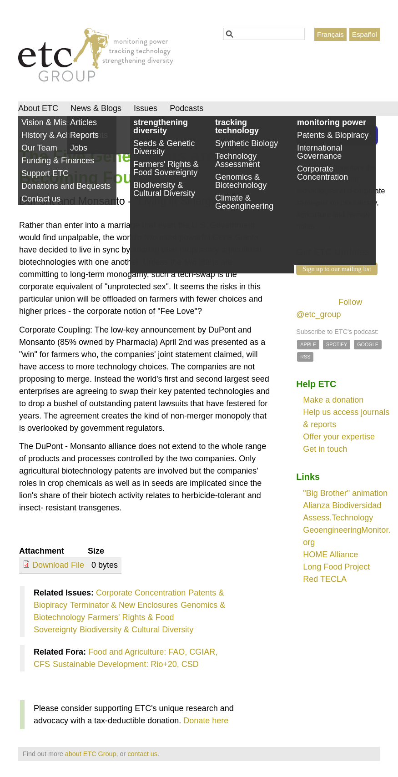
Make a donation (333, 399)
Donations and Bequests (66, 186)
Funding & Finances (57, 160)
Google (367, 344)
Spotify (336, 344)
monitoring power (331, 122)
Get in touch (325, 449)
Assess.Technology (338, 517)
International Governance (319, 152)
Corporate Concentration (141, 592)
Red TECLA (325, 579)
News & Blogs (96, 108)
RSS (305, 356)
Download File (58, 565)
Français (330, 34)
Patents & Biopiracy (332, 135)
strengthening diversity (160, 126)
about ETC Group (90, 753)
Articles (83, 122)
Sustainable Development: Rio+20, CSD (126, 664)
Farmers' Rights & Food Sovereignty (165, 168)
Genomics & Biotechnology (241, 181)
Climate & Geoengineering (244, 202)
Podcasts (186, 108)
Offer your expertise (339, 436)
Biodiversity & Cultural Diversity (136, 629)
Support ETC (45, 173)
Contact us (40, 198)
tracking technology (237, 126)
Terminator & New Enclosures (124, 605)
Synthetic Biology (246, 143)
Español (364, 34)
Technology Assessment (237, 160)
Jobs (78, 147)
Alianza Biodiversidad (342, 505)
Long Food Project (336, 566)
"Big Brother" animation (345, 493)
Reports (84, 135)
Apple (308, 344)
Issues (145, 108)
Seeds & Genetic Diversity (164, 147)
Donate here (205, 720)
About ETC (38, 108)
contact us (142, 753)
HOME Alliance (330, 554)
